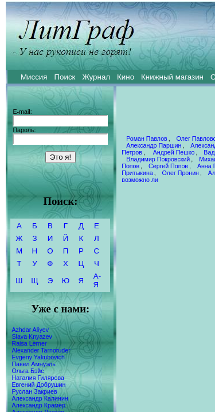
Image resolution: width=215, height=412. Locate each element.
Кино (125, 77)
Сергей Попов (168, 166)
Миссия (34, 77)
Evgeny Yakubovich (38, 357)
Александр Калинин (39, 398)
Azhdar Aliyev (30, 329)
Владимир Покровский (158, 159)
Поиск (65, 77)
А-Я (97, 280)
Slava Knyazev (31, 336)
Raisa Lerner (28, 343)
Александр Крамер (38, 405)
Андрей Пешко (173, 152)
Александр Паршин (153, 145)
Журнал (96, 77)
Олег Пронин (180, 172)
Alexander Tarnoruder (40, 350)
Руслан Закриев (34, 391)
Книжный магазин (172, 77)
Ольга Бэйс (27, 370)
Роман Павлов (146, 138)
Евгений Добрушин (38, 384)
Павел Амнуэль (33, 363)
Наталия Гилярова (37, 377)
